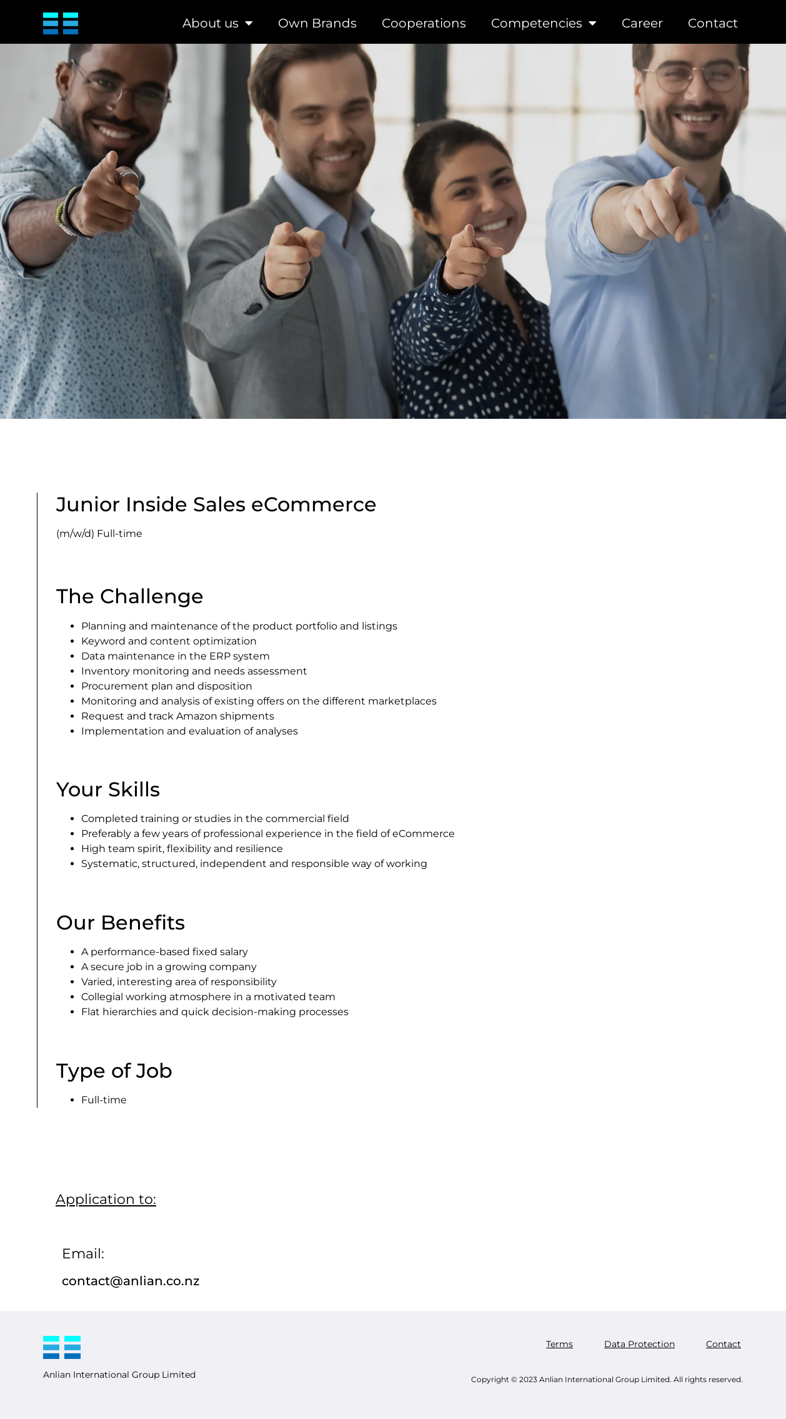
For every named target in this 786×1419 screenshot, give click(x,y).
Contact (713, 23)
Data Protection (639, 1344)
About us (217, 23)
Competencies (544, 23)
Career (642, 23)
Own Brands (317, 23)
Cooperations (424, 23)
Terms (559, 1344)
